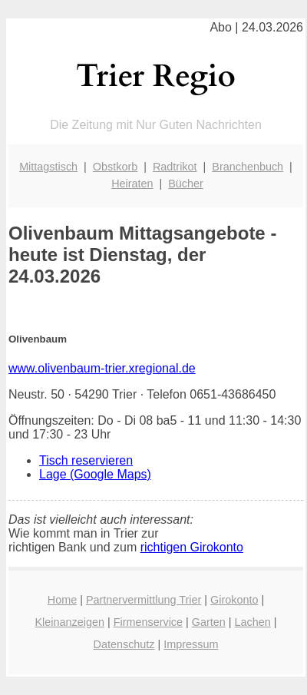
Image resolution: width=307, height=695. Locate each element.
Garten (209, 622)
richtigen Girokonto (191, 547)
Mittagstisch (48, 167)
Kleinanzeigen (69, 622)
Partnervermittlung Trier (143, 600)
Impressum (190, 644)
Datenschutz (124, 644)
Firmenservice (148, 622)
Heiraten (132, 183)
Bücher (185, 183)
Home (62, 600)
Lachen (253, 622)
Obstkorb (115, 167)
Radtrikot (175, 167)
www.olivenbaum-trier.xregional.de (102, 368)
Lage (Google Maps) (95, 474)
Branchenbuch (247, 167)
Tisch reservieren (86, 460)
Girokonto (234, 600)
